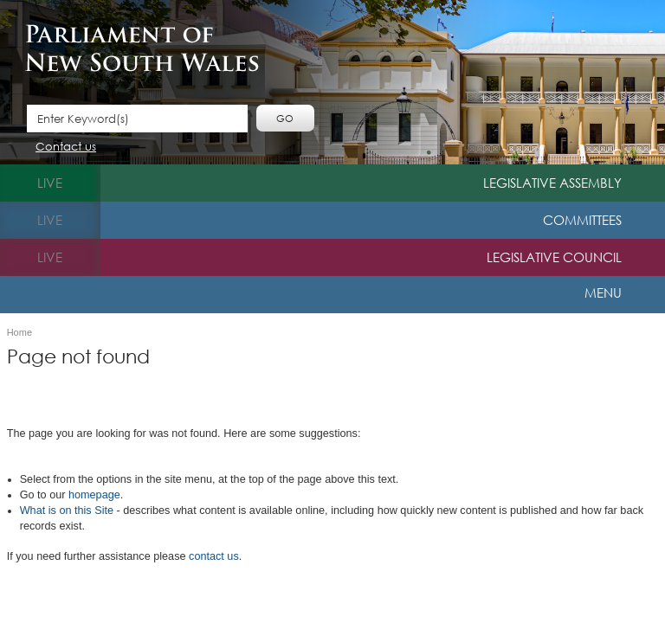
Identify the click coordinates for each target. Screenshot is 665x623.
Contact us (66, 147)
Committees (582, 219)
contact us (214, 556)
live (49, 182)
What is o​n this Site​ (66, 510)
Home (19, 332)
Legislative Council (554, 257)
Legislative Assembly (552, 182)
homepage (94, 495)
